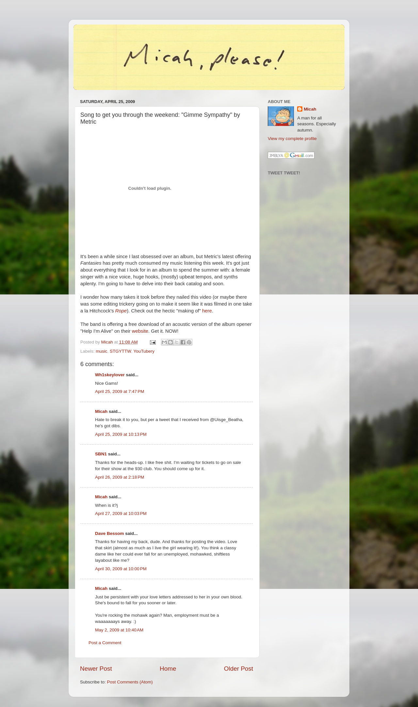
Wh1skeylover (110, 374)
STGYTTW (120, 351)
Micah (101, 411)
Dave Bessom (109, 533)
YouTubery (144, 351)
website (140, 331)
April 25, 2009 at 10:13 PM (121, 434)
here (207, 310)
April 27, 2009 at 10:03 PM (121, 513)
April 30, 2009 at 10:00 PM (121, 568)
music (101, 351)
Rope (121, 310)
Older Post (238, 668)
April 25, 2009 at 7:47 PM (119, 391)
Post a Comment (104, 642)
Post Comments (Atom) (130, 682)
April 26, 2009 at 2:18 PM (119, 477)
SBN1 (101, 453)
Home (168, 668)
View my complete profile (292, 138)
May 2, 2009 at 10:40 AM (119, 629)
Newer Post (96, 668)
